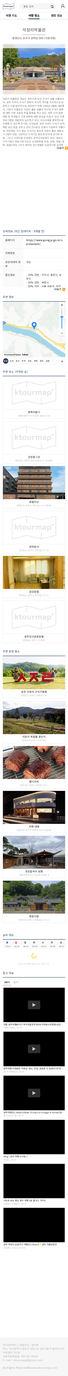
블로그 (16, 982)
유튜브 (7, 982)
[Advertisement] (34, 188)
